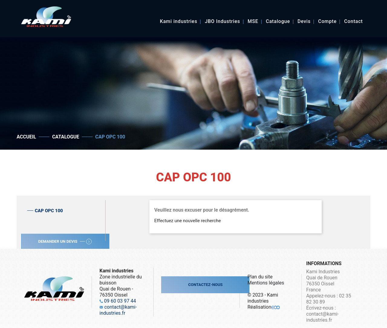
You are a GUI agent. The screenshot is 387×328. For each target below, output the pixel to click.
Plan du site (259, 277)
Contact (353, 22)
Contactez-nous (205, 284)
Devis (304, 22)
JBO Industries (222, 22)
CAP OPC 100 (49, 210)
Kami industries (178, 22)
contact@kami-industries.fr (118, 310)
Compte (327, 22)
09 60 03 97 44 (120, 301)
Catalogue (278, 22)
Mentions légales (265, 283)
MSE (253, 22)
